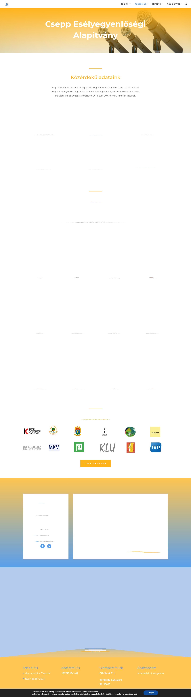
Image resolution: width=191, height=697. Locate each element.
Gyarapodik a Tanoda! (37, 673)
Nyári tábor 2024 (35, 678)
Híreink (156, 4)
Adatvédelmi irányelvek (150, 673)
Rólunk (124, 4)
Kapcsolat (140, 4)
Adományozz (174, 4)
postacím (44, 162)
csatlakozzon (95, 463)
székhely (45, 128)
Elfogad (151, 693)
